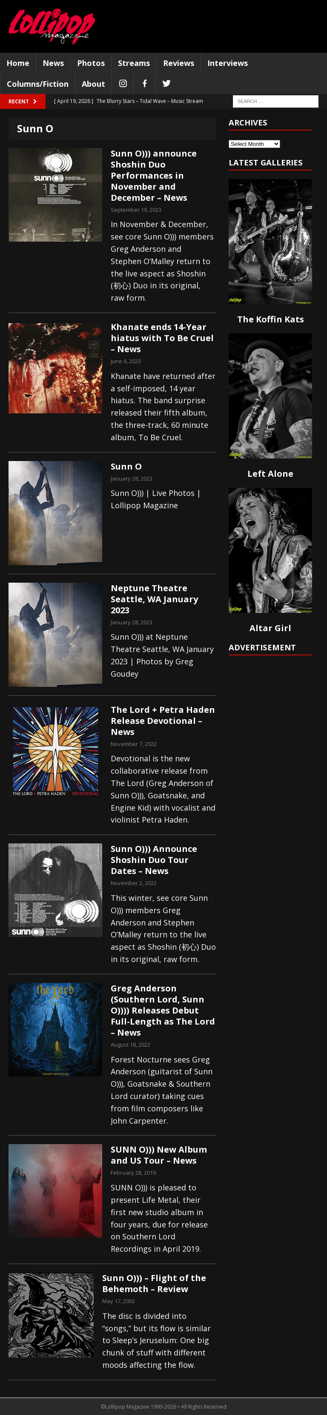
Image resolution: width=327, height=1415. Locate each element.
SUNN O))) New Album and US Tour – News (159, 1155)
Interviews (227, 63)
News (53, 63)
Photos (91, 63)
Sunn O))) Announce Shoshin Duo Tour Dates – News (154, 860)
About (93, 84)
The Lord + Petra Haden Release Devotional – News (163, 720)
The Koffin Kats (270, 319)
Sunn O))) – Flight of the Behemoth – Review (154, 1283)
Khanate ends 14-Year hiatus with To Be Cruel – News (162, 338)
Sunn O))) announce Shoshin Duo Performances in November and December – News (154, 175)
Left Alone (270, 473)
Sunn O (126, 466)
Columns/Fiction (38, 84)
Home (17, 63)
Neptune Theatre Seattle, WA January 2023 (154, 599)
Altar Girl (270, 628)
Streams (134, 63)
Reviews (178, 63)
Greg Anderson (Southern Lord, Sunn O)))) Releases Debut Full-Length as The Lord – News (163, 1010)
